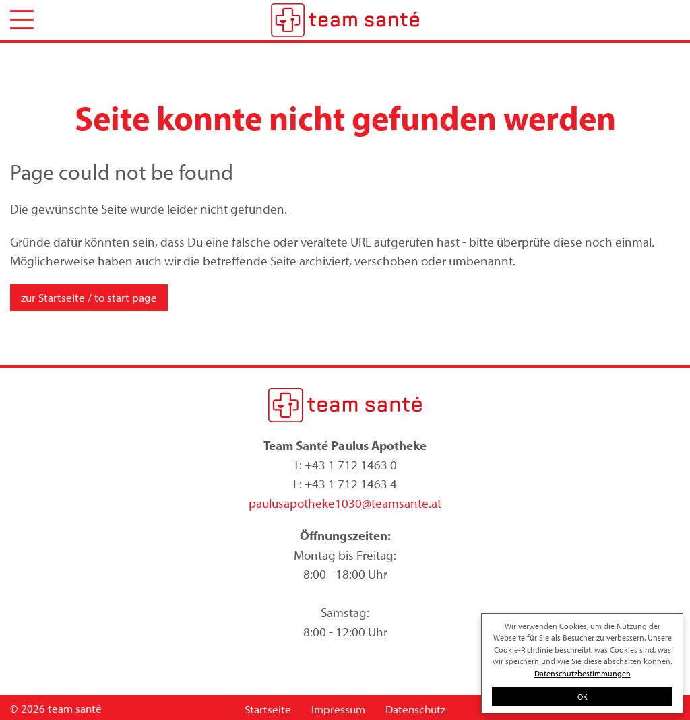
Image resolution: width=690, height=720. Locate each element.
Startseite (268, 709)
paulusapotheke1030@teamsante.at (345, 503)
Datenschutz (415, 709)
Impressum (338, 709)
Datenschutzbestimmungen (582, 672)
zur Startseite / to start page (89, 297)
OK (582, 696)
